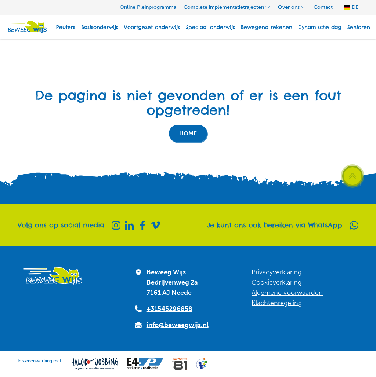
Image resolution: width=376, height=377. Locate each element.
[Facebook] (142, 225)
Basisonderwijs (99, 27)
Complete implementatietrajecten (227, 7)
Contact (323, 7)
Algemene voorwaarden (287, 293)
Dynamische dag (319, 27)
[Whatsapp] (354, 225)
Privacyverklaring (276, 272)
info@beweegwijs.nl (178, 325)
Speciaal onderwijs (210, 27)
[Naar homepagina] (26, 27)
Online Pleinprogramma (148, 7)
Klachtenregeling (277, 303)
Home (188, 133)
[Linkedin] (129, 225)
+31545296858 (169, 309)
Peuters (65, 27)
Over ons (292, 7)
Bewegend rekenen (266, 27)
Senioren (358, 27)
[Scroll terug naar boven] (352, 176)
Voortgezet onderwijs (152, 27)
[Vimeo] (155, 225)
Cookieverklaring (276, 282)
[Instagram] (116, 225)
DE (351, 7)
